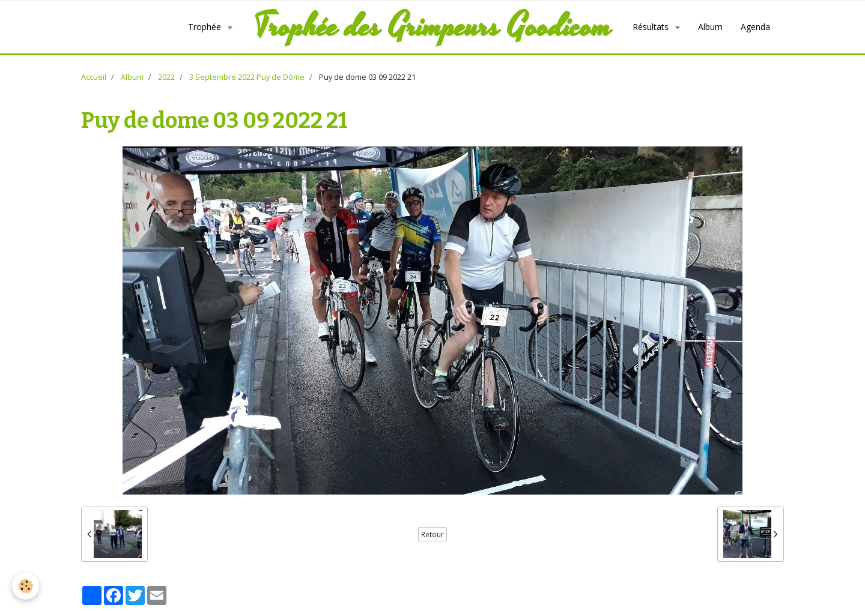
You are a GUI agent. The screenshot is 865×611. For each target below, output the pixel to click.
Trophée (205, 26)
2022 (166, 77)
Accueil (93, 77)
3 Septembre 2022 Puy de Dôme (247, 77)
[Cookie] (25, 586)
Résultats (652, 26)
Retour (432, 534)
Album (710, 26)
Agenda (755, 26)
